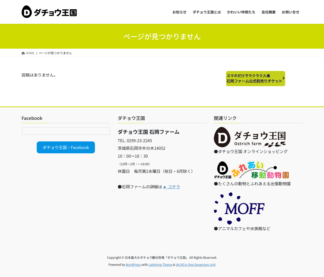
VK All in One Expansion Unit (196, 264)
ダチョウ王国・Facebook (66, 147)
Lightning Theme (160, 264)
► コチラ (171, 186)
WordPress (133, 264)
